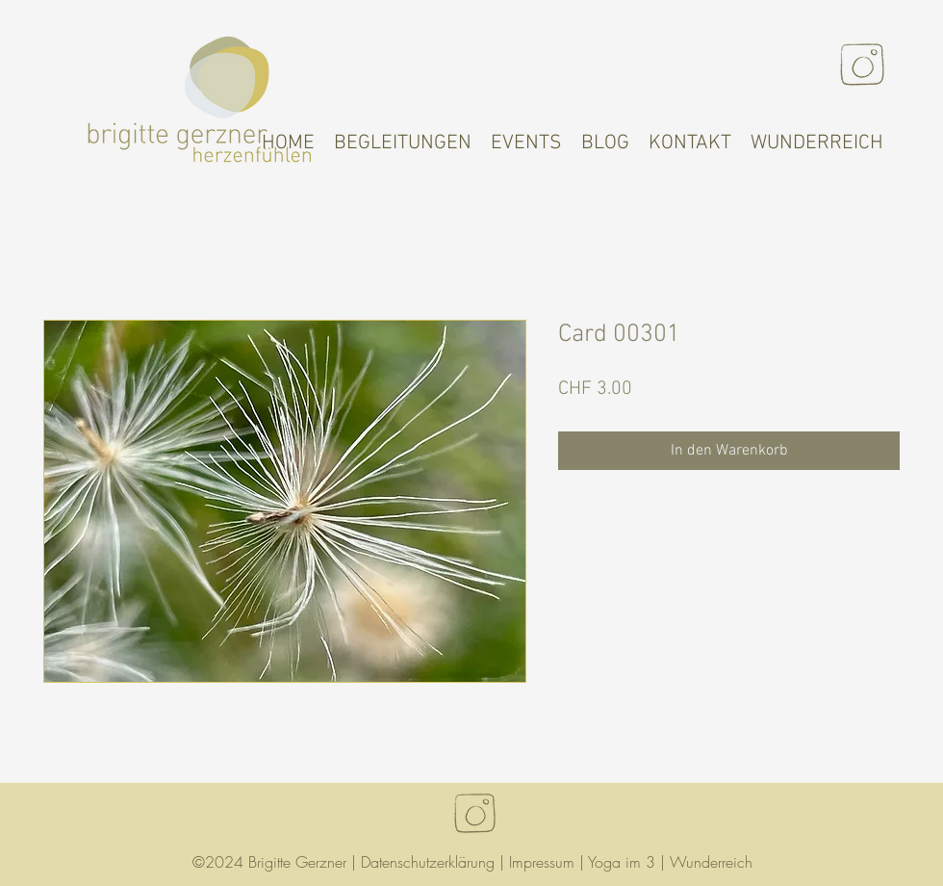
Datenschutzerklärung (428, 862)
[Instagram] (862, 64)
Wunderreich (711, 862)
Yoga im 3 (621, 862)
